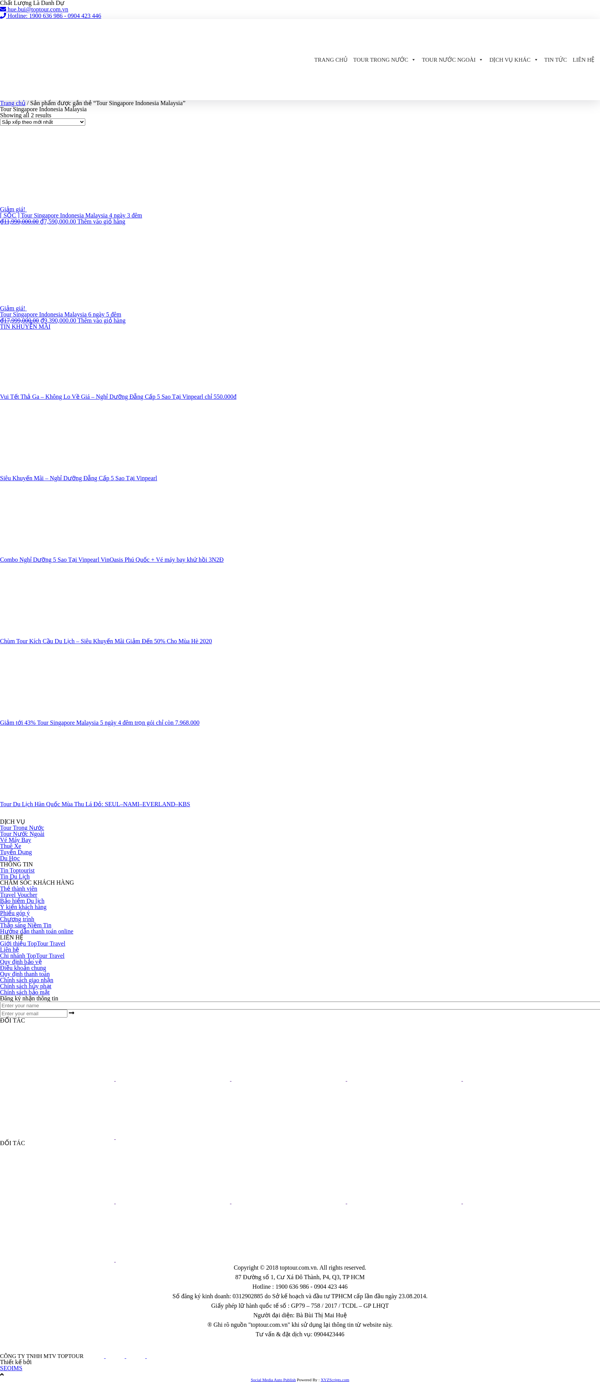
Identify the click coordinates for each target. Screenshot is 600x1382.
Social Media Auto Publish (273, 1379)
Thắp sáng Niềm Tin (25, 925)
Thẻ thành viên (18, 888)
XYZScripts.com (335, 1379)
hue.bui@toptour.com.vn (34, 9)
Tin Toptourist (17, 870)
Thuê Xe (10, 846)
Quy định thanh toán (25, 974)
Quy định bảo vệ (21, 962)
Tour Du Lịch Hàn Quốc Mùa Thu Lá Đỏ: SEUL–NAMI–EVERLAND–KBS (95, 804)
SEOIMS (11, 1368)
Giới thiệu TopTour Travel (32, 943)
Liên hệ (583, 60)
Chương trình (17, 919)
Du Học (10, 858)
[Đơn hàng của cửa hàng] (42, 122)
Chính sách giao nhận (26, 980)
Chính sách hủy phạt (25, 986)
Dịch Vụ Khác (513, 60)
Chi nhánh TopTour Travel (32, 955)
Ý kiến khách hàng (23, 907)
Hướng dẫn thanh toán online (36, 931)
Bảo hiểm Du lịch (22, 901)
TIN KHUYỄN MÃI (25, 326)
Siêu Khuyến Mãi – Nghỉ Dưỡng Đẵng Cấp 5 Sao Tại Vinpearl (78, 478)
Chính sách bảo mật (24, 992)
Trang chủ (331, 60)
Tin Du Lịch (15, 876)
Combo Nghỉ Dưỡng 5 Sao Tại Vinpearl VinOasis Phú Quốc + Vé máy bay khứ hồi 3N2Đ (111, 559)
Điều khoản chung (23, 968)
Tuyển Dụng (16, 852)
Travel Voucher (18, 895)
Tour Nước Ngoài (453, 60)
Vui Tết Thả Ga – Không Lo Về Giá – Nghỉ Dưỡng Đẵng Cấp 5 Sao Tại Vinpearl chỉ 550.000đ (118, 396)
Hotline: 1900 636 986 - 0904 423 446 (50, 16)
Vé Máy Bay (15, 840)
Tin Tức (555, 60)
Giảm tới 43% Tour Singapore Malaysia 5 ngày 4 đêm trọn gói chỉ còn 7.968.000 (99, 722)
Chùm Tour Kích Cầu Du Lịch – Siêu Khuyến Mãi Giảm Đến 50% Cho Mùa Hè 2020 (106, 641)
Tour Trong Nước (384, 60)
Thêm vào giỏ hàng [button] (101, 221)
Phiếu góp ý (15, 913)
